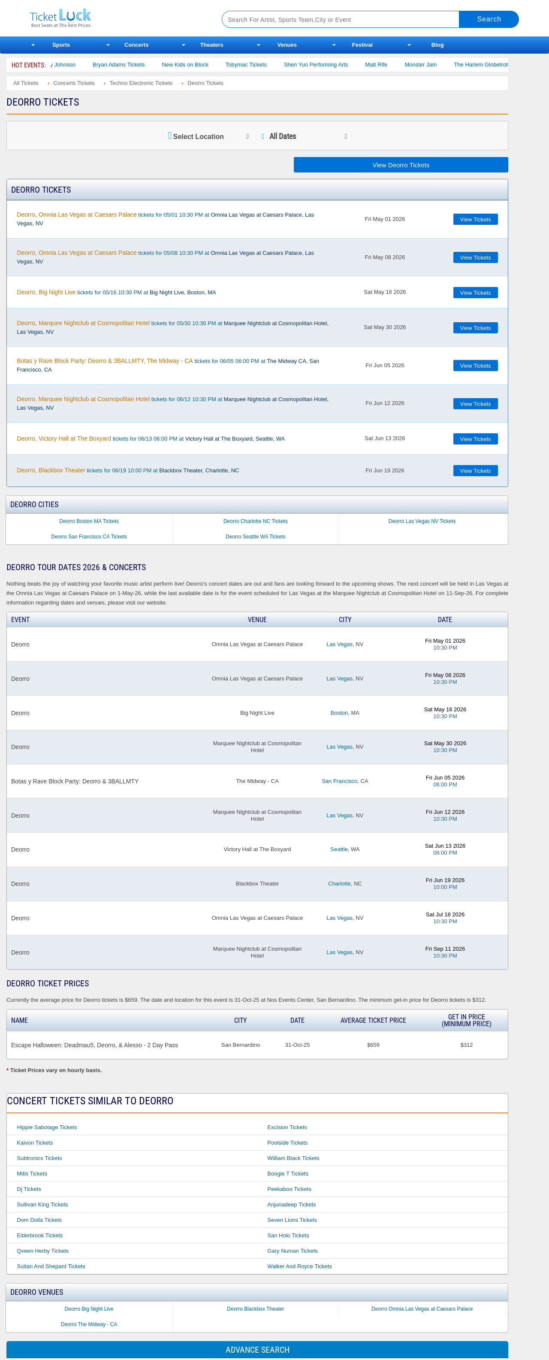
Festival (362, 45)
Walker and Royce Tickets (299, 1266)
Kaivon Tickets (35, 1142)
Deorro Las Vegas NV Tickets (422, 521)
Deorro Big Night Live (89, 1309)
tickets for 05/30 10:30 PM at (173, 327)
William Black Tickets (293, 1158)
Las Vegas (339, 644)
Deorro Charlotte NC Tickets (255, 521)
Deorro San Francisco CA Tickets (89, 537)
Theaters (211, 45)
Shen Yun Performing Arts (327, 64)
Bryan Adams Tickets (130, 64)
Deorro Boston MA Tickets (89, 521)
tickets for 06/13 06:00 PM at (151, 438)
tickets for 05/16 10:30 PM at (116, 292)
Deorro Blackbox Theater (255, 1309)
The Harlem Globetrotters (496, 64)
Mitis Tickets (32, 1173)
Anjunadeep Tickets (291, 1204)
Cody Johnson (69, 64)
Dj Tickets (29, 1189)
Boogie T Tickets (287, 1173)
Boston (339, 713)
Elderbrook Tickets (40, 1235)
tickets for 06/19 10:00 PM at (128, 470)
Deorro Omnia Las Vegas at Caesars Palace (422, 1309)
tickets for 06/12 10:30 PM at (173, 403)
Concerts (136, 45)
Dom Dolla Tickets (39, 1220)
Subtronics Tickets (39, 1158)
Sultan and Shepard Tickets (51, 1266)
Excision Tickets (287, 1127)
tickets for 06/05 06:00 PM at (168, 365)
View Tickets (475, 219)
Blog (437, 45)
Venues (287, 45)
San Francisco (339, 781)
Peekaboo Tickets (289, 1189)
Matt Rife (387, 64)
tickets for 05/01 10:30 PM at (165, 219)
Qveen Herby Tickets (43, 1251)
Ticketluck (115, 18)
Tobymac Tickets (257, 64)
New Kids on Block (196, 64)
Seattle (338, 849)
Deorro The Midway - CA (89, 1324)
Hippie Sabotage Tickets (47, 1127)
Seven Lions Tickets (292, 1220)
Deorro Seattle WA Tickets (256, 537)
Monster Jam (432, 64)
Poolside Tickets (287, 1142)
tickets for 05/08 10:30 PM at (165, 257)
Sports (61, 45)
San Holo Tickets (288, 1235)
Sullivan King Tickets (42, 1204)
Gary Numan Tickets (292, 1251)
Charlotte (339, 883)
